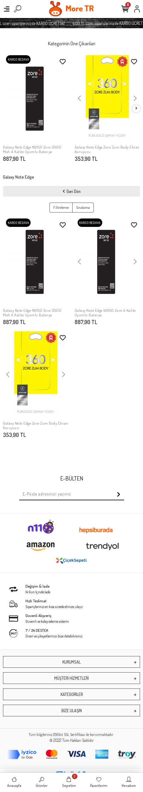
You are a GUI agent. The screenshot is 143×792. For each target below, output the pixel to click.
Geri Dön (72, 191)
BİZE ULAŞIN (71, 710)
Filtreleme (61, 207)
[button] (80, 98)
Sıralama (83, 207)
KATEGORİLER (72, 694)
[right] (136, 108)
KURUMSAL (71, 661)
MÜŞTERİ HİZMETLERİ (71, 678)
